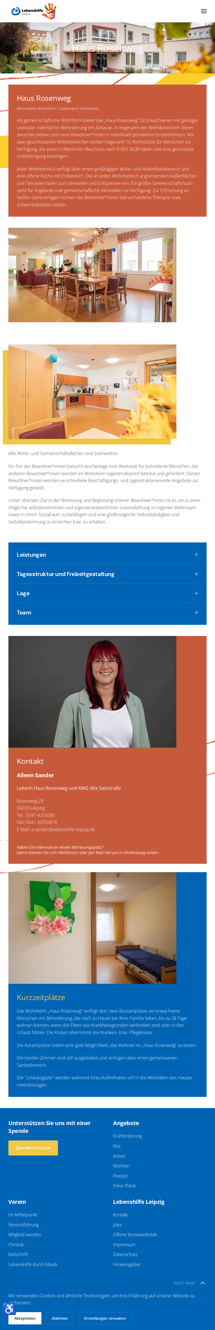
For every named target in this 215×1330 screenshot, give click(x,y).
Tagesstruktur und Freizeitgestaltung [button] (100, 574)
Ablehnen (60, 1318)
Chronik (14, 1245)
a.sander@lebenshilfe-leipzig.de (63, 837)
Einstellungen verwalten (105, 1318)
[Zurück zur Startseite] (33, 11)
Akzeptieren (25, 1318)
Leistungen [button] (100, 554)
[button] (204, 11)
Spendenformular (31, 1148)
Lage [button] (100, 593)
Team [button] (100, 612)
